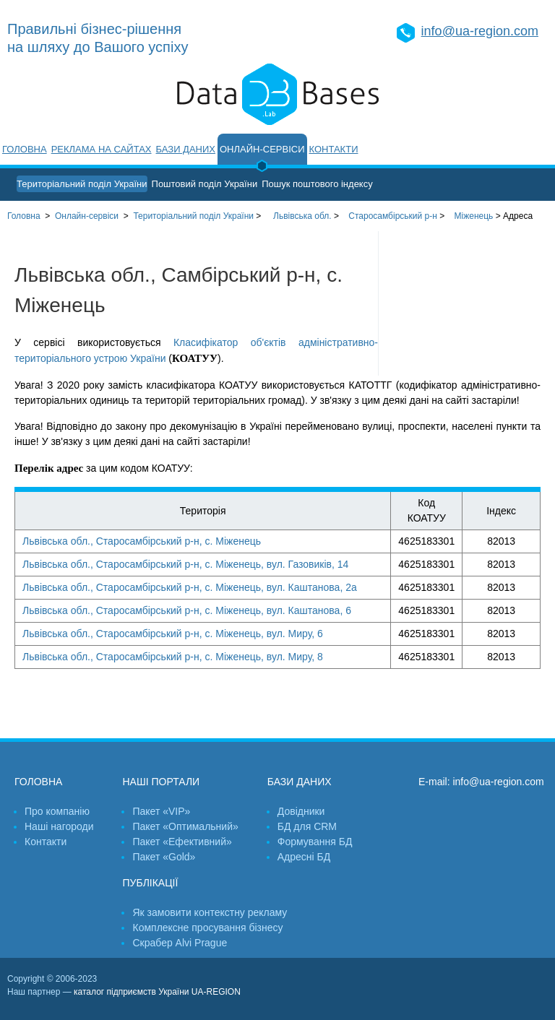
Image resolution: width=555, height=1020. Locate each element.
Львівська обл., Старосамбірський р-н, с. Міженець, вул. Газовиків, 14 (185, 564)
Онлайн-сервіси (262, 149)
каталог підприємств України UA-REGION (157, 992)
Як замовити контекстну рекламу (209, 912)
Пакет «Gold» (163, 857)
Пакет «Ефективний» (181, 841)
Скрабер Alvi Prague (179, 942)
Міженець (474, 216)
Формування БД (315, 841)
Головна (24, 149)
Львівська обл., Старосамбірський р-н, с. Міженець (141, 541)
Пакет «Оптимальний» (185, 826)
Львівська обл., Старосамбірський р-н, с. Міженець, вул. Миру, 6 (172, 633)
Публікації (150, 883)
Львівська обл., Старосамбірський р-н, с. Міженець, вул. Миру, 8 (172, 656)
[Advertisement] (467, 303)
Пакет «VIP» (161, 811)
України (193, 216)
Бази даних (185, 149)
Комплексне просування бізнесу (207, 927)
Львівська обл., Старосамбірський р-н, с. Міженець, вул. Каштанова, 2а (189, 587)
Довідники (301, 811)
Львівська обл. (302, 216)
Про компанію (57, 811)
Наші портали (160, 781)
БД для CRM (307, 826)
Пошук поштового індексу (317, 183)
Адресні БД (304, 857)
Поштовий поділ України (205, 183)
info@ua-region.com (479, 31)
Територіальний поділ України (82, 183)
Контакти (333, 149)
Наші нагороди (59, 826)
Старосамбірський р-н (392, 216)
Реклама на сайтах (101, 149)
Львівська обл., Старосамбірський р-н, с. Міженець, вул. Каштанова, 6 (186, 610)
